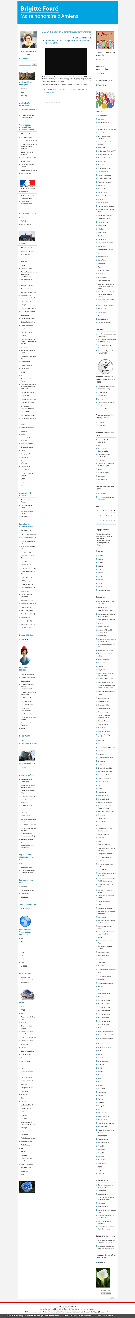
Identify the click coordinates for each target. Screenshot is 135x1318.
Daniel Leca (101, 165)
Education (101, 744)
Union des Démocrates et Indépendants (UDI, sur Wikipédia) (106, 294)
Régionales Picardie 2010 (106, 1035)
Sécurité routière (103, 1061)
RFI (22, 1148)
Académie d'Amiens (27, 251)
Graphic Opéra (102, 192)
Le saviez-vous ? (103, 869)
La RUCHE (101, 860)
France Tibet (102, 85)
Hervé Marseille (103, 199)
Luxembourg (25, 893)
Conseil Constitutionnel (28, 677)
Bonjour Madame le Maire (106, 650)
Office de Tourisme (27, 447)
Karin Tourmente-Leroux (105, 236)
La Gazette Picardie (27, 1105)
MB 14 (100, 253)
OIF (22, 949)
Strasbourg (24, 897)
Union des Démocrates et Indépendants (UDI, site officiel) (106, 286)
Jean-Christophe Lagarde (106, 206)
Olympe (100, 267)
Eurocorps (24, 812)
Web (99, 1170)
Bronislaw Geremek (104, 158)
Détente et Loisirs (103, 705)
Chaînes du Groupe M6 (28, 1037)
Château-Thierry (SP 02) (29, 568)
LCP (22, 1112)
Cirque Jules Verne (27, 325)
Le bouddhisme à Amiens (29, 399)
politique (99, 545)
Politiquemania (102, 479)
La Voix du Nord (26, 1108)
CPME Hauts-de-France (28, 157)
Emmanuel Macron (104, 168)
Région (100, 1028)
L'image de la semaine (105, 853)
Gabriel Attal (102, 185)
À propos (28, 54)
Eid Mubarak (102, 1190)
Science (100, 1054)
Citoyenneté (101, 670)
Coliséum (24, 329)
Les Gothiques (25, 411)
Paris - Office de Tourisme (29, 743)
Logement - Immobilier (105, 908)
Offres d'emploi (102, 962)
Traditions (101, 1102)
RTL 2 (23, 1152)
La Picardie (24, 639)
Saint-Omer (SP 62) (27, 610)
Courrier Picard (26, 1054)
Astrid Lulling (102, 147)
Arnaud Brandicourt (104, 133)
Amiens (100, 623)
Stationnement (102, 1085)
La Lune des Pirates (27, 392)
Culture (100, 694)
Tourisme (101, 1099)
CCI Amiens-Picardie (27, 134)
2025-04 (100, 580)
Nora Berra (101, 263)
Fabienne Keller (103, 172)
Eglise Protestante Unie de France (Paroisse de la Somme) (29, 341)
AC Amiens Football (27, 248)
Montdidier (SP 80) (27, 600)
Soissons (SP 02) (26, 621)
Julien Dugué (102, 232)
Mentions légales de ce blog (51, 1312)
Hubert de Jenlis (103, 203)
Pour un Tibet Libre (104, 993)
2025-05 (100, 576)
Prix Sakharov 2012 (104, 1021)
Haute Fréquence (26, 365)
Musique (100, 959)
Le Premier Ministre (27, 705)
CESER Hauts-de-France (29, 141)
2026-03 (100, 555)
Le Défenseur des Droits (28, 698)
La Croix (23, 1101)
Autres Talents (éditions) (105, 154)
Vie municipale (102, 1135)
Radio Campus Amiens (28, 1138)
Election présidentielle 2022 (106, 747)
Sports (100, 1082)
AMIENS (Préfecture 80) (28, 534)
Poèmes (100, 990)
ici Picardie (24, 1094)
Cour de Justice (26, 809)
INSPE (23, 372)
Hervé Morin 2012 (103, 799)
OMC (22, 952)
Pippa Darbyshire (103, 270)
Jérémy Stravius (103, 222)
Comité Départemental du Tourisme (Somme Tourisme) (29, 146)
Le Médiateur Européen (28, 825)
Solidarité (101, 1075)
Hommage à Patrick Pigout (106, 811)
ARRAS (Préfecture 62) (28, 537)
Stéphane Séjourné (104, 280)
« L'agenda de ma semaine (52, 31)
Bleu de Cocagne (26, 301)
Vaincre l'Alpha (102, 1120)
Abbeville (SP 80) (26, 530)
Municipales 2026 (103, 955)
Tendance (101, 1095)
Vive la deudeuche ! (104, 1142)
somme (98, 538)
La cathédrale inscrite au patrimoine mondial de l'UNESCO (29, 387)
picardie (109, 536)
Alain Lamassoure (103, 122)
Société (100, 1071)
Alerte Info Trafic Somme (105, 610)
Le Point (100, 399)
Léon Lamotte (102, 239)
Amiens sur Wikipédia (28, 289)
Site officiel (24, 516)
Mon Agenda (102, 917)
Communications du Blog (106, 679)
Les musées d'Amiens (28, 415)
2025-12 (100, 566)
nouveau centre (101, 536)
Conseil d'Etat (25, 681)
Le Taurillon (101, 460)
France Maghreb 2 (27, 1081)
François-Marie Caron (104, 178)
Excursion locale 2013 (105, 771)
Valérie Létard (102, 312)
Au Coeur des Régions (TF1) (107, 151)
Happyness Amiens (27, 1087)
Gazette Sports (25, 361)
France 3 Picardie (26, 1077)
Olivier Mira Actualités (104, 966)
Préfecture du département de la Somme (27, 204)
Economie (101, 740)
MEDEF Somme (26, 173)
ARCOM (23, 1010)
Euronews (24, 1058)
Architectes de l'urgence (28, 292)
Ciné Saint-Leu (25, 315)
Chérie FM (24, 1044)
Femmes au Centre (104, 775)
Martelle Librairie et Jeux (105, 249)
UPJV (23, 479)
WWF (99, 315)
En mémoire (101, 754)
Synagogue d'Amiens (27, 454)
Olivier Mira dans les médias (107, 969)
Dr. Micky (24, 336)
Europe (100, 764)
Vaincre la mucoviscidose (106, 305)
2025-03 (100, 583)
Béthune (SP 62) (26, 552)
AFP (22, 1006)
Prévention (101, 997)
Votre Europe (102, 1163)
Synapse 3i (24, 457)
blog (108, 1312)
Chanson (100, 666)
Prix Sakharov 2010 (104, 1014)
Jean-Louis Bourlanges (105, 215)
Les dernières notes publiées (68, 1309)
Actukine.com (102, 1262)
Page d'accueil (67, 31)
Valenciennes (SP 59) (28, 624)
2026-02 (100, 559)
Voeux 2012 (101, 1156)
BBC (99, 445)
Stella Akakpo (102, 277)
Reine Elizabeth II (103, 1044)
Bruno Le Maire (102, 161)
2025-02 (100, 587)
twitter (98, 543)
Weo (22, 1174)
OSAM (23, 450)
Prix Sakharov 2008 (104, 1007)
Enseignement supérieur (105, 757)
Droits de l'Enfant (103, 724)
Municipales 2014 (103, 952)
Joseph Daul (102, 225)
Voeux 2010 (101, 1149)
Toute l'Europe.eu (26, 909)
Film (99, 785)
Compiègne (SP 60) (27, 577)
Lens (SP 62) (25, 591)
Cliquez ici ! (24, 768)
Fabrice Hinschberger (104, 175)
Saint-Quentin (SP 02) (28, 614)
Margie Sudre (102, 246)
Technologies (102, 1092)
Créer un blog (63, 1306)
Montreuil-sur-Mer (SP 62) (29, 603)
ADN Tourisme (25, 254)
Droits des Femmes (104, 731)
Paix (99, 972)
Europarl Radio (25, 816)
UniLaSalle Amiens (27, 470)
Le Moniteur (101, 425)
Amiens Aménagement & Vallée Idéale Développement (29, 274)
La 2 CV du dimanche (104, 857)
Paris (22, 740)
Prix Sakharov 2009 (104, 1010)
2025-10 (100, 569)
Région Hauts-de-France (105, 1031)
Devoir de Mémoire (104, 708)
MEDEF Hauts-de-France (29, 170)
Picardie (100, 986)
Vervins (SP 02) (26, 627)
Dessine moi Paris (103, 701)
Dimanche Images (103, 712)
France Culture (102, 392)
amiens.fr (24, 89)
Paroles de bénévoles (104, 976)
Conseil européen (26, 805)
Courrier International (27, 1051)
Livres (100, 904)
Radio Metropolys (26, 1141)
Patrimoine (101, 979)
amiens (107, 540)
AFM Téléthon (102, 115)
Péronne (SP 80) (26, 607)
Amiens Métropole (103, 626)
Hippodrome (25, 368)
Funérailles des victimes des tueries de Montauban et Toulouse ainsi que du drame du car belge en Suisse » (66, 32)
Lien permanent (82, 89)
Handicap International (105, 196)
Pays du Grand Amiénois (105, 983)
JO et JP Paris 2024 (104, 844)
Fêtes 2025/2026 (103, 782)
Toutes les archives (104, 590)
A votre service (102, 607)
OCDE (23, 945)
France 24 (24, 1068)
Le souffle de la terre (27, 402)
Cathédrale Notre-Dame (28, 308)
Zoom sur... (101, 1173)
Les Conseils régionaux (28, 714)
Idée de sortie (102, 818)
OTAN (23, 962)
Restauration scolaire (104, 1047)
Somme (100, 1078)
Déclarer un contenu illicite (33, 1312)
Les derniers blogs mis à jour (49, 1309)
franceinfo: (24, 1084)
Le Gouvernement (26, 701)
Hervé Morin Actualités (105, 802)
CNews (23, 1047)
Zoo (22, 486)
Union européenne (104, 1116)
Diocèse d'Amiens (26, 332)
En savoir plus (108, 1316)
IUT (22, 375)
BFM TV (23, 1022)
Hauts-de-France (103, 795)
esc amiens (24, 347)
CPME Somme (25, 161)
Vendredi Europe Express (106, 1123)
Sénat (23, 728)
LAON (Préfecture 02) (28, 587)
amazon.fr (24, 261)
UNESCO (24, 966)
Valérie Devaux (102, 309)
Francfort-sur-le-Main (27, 890)
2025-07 (100, 573)
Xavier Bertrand (103, 319)
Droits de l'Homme (103, 728)
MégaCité (24, 431)
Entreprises (101, 761)
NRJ (22, 1131)
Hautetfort (73, 1306)
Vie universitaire (103, 1139)
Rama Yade (101, 274)
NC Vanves (101, 476)
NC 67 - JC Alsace (103, 472)
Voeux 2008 (101, 1146)
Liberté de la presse (104, 901)
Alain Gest (101, 119)
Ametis (23, 265)
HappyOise (24, 1091)
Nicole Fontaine (103, 260)
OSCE (23, 959)
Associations (102, 635)
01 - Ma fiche (102, 493)
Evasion (23, 1065)
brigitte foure (104, 543)
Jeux (99, 841)
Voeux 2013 (101, 1160)
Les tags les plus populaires (86, 1309)
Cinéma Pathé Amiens (28, 322)
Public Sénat (25, 1134)
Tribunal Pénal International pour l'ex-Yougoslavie (28, 980)
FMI (22, 942)
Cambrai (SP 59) (26, 565)
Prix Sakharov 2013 (104, 1024)
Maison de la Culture (27, 427)
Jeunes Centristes (103, 834)
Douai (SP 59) (25, 580)
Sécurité (100, 1057)
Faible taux (101, 1203)
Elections (101, 751)
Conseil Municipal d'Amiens (106, 691)
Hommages (101, 815)
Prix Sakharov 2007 (104, 1004)
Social (100, 1068)
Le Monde (24, 1115)
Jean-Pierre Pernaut (104, 218)
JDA (22, 92)
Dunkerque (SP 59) (27, 584)
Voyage (100, 1166)
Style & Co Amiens (27, 1164)
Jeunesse (101, 838)
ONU (22, 955)
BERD (23, 863)
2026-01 (100, 562)
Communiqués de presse (106, 682)
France (100, 788)
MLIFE (23, 434)
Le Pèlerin (24, 1118)
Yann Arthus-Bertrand (104, 322)
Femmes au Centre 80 (105, 778)
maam (23, 424)
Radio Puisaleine (26, 1145)
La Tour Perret (25, 395)
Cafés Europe (102, 663)
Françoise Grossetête (104, 182)
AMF (22, 217)
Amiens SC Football (27, 285)
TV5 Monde (24, 1171)
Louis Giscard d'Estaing (105, 243)
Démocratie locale (103, 698)
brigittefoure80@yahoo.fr (28, 51)
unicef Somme (25, 466)
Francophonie (102, 792)
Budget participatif (103, 659)
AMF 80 (23, 221)
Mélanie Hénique (103, 256)
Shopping (101, 1064)
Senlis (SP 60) (25, 617)
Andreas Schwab (103, 126)
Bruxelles (24, 886)
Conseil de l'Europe (27, 867)
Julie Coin (101, 229)
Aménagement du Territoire (106, 619)
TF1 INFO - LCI (26, 1168)
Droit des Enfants (103, 721)
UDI (99, 1109)
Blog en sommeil (103, 1194)
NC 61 (100, 469)
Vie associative (102, 1126)
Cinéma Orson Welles (28, 318)
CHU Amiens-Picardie (28, 311)
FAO (22, 938)
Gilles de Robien (103, 189)
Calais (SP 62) (25, 561)
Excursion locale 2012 (105, 768)
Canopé (23, 305)
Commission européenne (29, 796)
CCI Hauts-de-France (28, 137)
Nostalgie (24, 1128)
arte (22, 1013)
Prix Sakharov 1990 (104, 1000)
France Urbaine (26, 224)
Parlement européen (27, 839)
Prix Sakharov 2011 (104, 1017)
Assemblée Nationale (27, 674)
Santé (100, 1051)
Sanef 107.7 (25, 1155)
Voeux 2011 (101, 1153)
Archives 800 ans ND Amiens (107, 129)
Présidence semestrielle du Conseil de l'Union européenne (28, 845)
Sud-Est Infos (102, 1089)
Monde (100, 937)
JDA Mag (24, 95)
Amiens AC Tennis (27, 268)
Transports (101, 1106)
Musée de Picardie (27, 443)
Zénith (23, 482)
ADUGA (23, 258)
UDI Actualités (102, 1113)
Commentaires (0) (50, 92)
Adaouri (100, 1240)
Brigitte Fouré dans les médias (63, 89)
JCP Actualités (102, 822)
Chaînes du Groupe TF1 (28, 1040)
